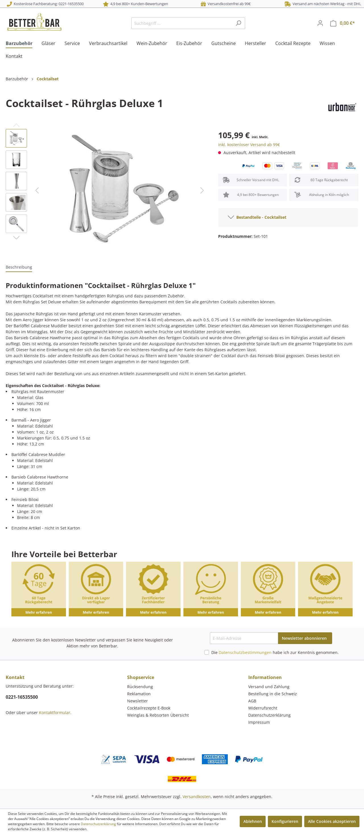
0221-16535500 (22, 697)
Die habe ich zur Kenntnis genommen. (275, 652)
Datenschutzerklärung (269, 715)
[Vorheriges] (37, 190)
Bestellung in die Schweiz (272, 693)
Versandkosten (197, 796)
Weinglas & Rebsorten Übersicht (158, 715)
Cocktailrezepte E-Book (148, 708)
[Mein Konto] (320, 23)
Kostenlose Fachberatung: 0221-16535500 (45, 3)
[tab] (19, 267)
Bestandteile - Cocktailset (257, 216)
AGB (252, 701)
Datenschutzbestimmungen (245, 652)
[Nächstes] (202, 190)
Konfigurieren (285, 821)
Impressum (259, 722)
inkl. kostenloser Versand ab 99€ (249, 144)
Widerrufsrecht (262, 708)
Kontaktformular (54, 712)
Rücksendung (140, 686)
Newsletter (137, 701)
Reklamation (139, 693)
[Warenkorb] (342, 23)
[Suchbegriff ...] (181, 23)
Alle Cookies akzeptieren (332, 821)
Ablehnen (252, 821)
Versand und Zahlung (268, 686)
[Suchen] (238, 23)
